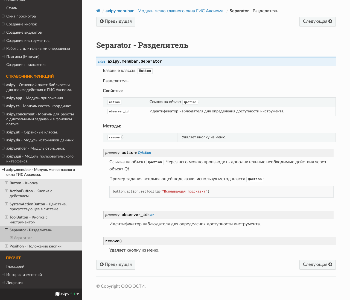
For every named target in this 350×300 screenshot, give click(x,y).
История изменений (22, 274)
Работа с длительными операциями (36, 48)
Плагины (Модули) (20, 56)
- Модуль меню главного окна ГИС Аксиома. (38, 172)
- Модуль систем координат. (36, 106)
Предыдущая (116, 21)
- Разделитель (28, 230)
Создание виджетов (22, 32)
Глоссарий (15, 266)
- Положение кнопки (33, 246)
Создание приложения (26, 65)
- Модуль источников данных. (38, 140)
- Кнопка (21, 183)
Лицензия (12, 282)
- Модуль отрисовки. (33, 148)
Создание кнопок (19, 24)
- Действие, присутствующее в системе (35, 206)
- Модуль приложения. (33, 98)
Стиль (11, 8)
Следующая (317, 21)
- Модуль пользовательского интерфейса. (38, 158)
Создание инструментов (25, 40)
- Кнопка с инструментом (26, 219)
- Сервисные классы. (30, 132)
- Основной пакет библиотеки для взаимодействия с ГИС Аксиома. (37, 87)
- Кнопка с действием (28, 193)
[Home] (98, 10)
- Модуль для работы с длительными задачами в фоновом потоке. (38, 119)
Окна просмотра (19, 16)
